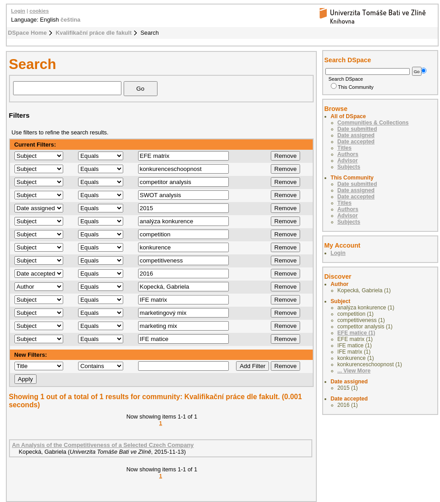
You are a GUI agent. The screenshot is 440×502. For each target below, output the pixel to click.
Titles (345, 148)
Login (18, 11)
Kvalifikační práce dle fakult (94, 32)
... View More (354, 371)
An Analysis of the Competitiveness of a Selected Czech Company (103, 445)
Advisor (348, 160)
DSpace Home (27, 32)
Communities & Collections (373, 123)
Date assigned (356, 135)
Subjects (349, 167)
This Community (352, 87)
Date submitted (357, 129)
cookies (39, 11)
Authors (348, 154)
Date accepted (356, 141)
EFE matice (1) (356, 333)
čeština (70, 19)
